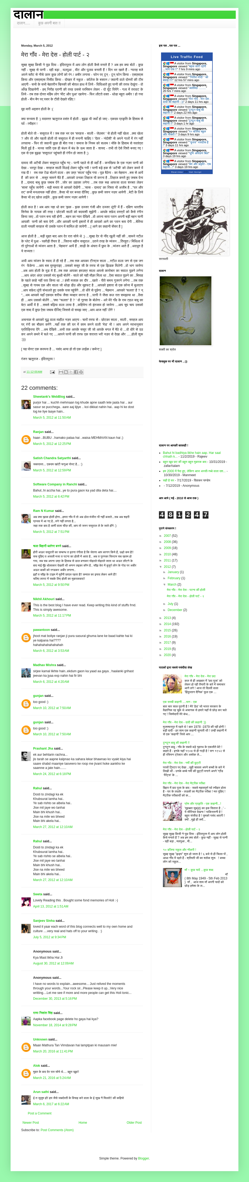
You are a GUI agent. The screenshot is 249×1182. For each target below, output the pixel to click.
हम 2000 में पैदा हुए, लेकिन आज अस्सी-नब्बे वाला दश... (194, 471)
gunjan (38, 696)
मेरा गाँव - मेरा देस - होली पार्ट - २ (185, 596)
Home (83, 1123)
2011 (168, 560)
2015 (168, 630)
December (175, 610)
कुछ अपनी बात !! (49, 23)
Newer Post (31, 1123)
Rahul (37, 788)
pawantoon (41, 630)
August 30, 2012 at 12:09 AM (53, 963)
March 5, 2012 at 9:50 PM (51, 585)
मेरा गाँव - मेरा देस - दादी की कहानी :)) (184, 722)
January (174, 572)
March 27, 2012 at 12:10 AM (53, 827)
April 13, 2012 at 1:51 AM (50, 906)
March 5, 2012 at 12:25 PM (52, 444)
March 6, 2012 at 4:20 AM (51, 682)
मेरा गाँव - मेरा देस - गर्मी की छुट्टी (182, 763)
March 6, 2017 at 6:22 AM (51, 1104)
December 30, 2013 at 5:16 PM (55, 999)
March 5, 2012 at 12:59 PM (52, 470)
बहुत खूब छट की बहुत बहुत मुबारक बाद (184, 462)
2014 (168, 624)
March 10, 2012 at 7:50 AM (52, 708)
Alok (36, 1066)
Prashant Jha (43, 748)
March (172, 584)
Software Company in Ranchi (55, 484)
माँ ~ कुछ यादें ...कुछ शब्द (199, 870)
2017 (168, 642)
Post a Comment (39, 1113)
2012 (168, 567)
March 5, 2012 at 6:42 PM (51, 496)
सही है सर (168, 480)
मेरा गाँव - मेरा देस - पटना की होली (186, 590)
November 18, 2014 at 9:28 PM (55, 1025)
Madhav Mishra (44, 665)
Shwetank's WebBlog (49, 397)
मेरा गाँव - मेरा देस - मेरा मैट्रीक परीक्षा (184, 783)
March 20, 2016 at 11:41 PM (53, 1051)
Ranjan (38, 432)
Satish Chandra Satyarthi (52, 458)
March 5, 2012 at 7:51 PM (51, 532)
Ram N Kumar (43, 511)
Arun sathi (41, 1092)
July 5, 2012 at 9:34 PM (49, 937)
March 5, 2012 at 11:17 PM (52, 615)
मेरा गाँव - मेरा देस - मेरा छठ (200, 676)
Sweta (37, 894)
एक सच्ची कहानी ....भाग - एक (180, 702)
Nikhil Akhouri (44, 599)
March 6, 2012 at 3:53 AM (51, 651)
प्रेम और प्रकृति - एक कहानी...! (203, 803)
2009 (168, 548)
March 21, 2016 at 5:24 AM (52, 1078)
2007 (168, 536)
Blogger (143, 1158)
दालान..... (23, 23)
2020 (168, 655)
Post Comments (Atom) (57, 1130)
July (171, 604)
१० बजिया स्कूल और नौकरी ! (179, 850)
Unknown (40, 1039)
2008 (168, 542)
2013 (168, 618)
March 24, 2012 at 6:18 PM (52, 774)
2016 (168, 636)
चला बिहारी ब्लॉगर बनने (47, 546)
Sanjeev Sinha (44, 921)
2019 (168, 649)
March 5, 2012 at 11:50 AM (52, 417)
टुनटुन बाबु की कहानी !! (176, 743)
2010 (168, 554)
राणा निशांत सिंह (43, 1013)
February (174, 578)
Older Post (134, 1123)
